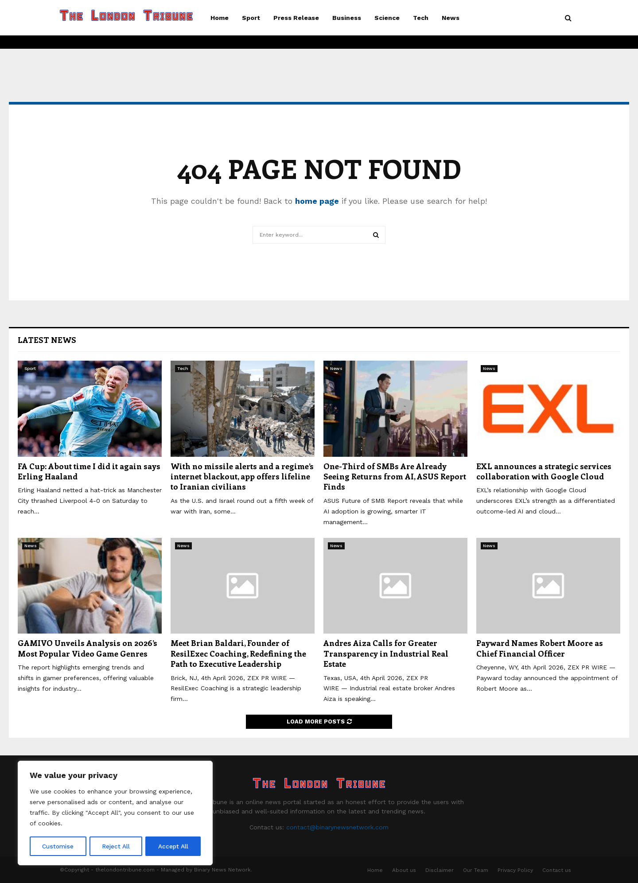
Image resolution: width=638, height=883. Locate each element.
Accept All (173, 846)
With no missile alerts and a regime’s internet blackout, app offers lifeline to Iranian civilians (242, 476)
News (450, 17)
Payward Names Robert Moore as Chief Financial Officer (539, 648)
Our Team (475, 870)
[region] (115, 813)
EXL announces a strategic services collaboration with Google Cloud (543, 471)
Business (346, 17)
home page (317, 201)
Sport (251, 17)
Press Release (296, 17)
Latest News (47, 340)
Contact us (556, 870)
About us (404, 870)
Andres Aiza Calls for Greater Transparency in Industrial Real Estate (385, 653)
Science (387, 17)
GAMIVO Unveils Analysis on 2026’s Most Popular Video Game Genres (87, 648)
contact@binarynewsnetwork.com (337, 827)
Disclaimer (439, 870)
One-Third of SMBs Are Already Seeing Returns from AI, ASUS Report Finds (394, 476)
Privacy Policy (515, 870)
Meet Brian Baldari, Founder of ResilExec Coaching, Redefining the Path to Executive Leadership (238, 653)
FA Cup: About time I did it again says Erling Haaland (89, 471)
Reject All (116, 846)
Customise (58, 846)
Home (219, 17)
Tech (420, 17)
